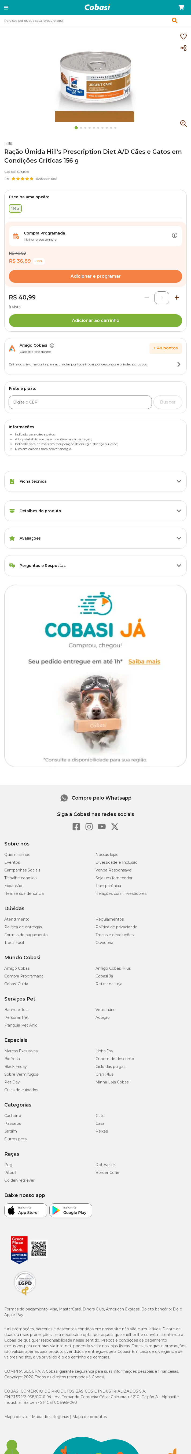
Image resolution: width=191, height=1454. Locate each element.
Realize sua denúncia (24, 893)
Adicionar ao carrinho (95, 320)
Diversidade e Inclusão (117, 862)
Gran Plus (104, 1074)
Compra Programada (23, 976)
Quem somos (17, 854)
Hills (8, 143)
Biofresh (12, 1058)
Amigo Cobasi (17, 968)
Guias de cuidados (21, 1089)
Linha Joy (104, 1051)
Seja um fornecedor (114, 878)
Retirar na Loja (109, 983)
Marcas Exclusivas (21, 1051)
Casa (100, 1123)
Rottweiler (105, 1164)
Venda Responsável (114, 870)
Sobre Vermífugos (21, 1074)
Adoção (103, 1017)
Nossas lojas (107, 854)
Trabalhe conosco (20, 878)
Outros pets (15, 1139)
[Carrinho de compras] (181, 7)
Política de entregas (23, 927)
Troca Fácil (14, 942)
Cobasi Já (104, 976)
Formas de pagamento (26, 934)
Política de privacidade (116, 927)
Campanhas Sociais (22, 870)
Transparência (108, 885)
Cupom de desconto (115, 1058)
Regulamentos (110, 919)
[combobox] (95, 20)
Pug (8, 1164)
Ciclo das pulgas (110, 1066)
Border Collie (107, 1172)
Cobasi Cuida (16, 983)
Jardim (10, 1131)
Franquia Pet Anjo (21, 1025)
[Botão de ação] (175, 236)
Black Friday (15, 1066)
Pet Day (12, 1082)
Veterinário (106, 1009)
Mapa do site (16, 1416)
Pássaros (12, 1123)
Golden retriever (19, 1180)
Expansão (13, 885)
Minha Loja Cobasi (112, 1082)
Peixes (102, 1131)
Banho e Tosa (17, 1009)
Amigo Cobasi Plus (113, 968)
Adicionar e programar (96, 276)
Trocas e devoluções (115, 934)
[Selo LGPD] (25, 1295)
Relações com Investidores (121, 893)
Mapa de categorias (50, 1416)
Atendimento (17, 919)
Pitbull (10, 1172)
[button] (6, 7)
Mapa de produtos (89, 1416)
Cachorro (12, 1115)
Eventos (12, 862)
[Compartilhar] (183, 48)
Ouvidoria (104, 942)
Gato (100, 1115)
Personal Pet (16, 1017)
